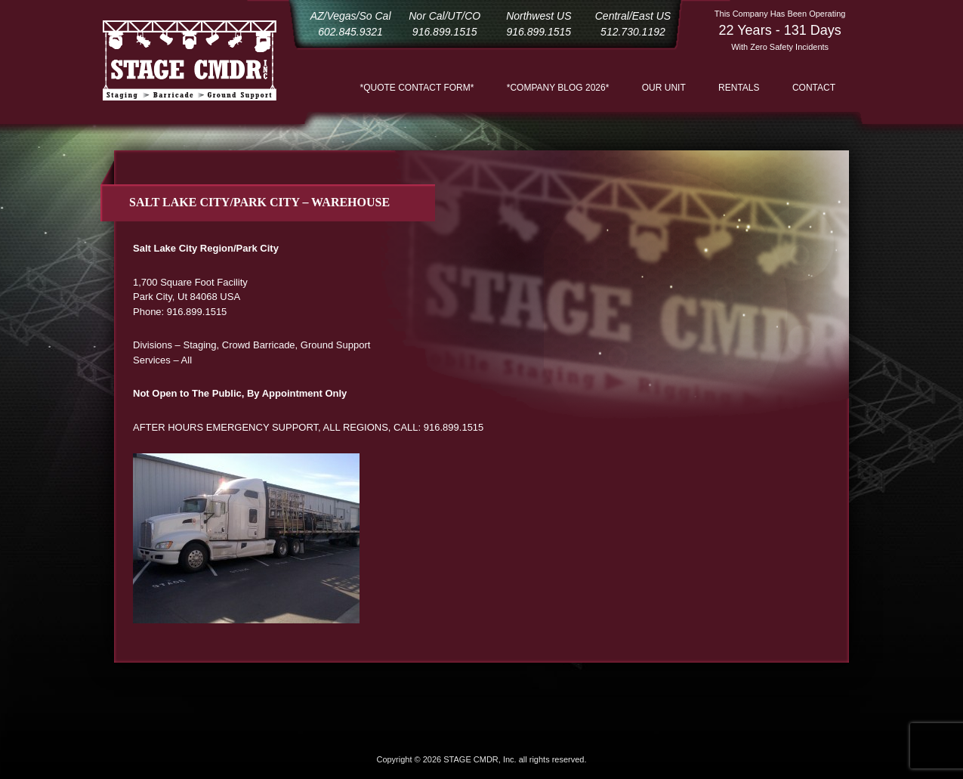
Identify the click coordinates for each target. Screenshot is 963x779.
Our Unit (664, 87)
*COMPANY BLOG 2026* (558, 87)
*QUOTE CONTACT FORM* (417, 87)
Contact (813, 87)
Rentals (738, 87)
